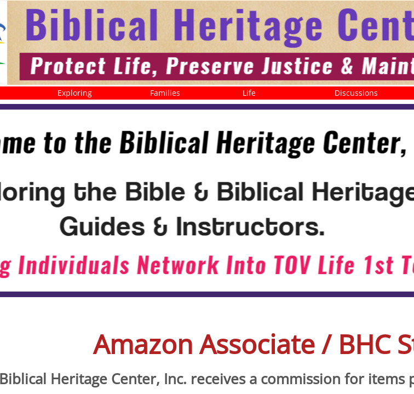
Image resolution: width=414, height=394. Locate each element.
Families (165, 93)
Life (249, 93)
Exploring (75, 93)
